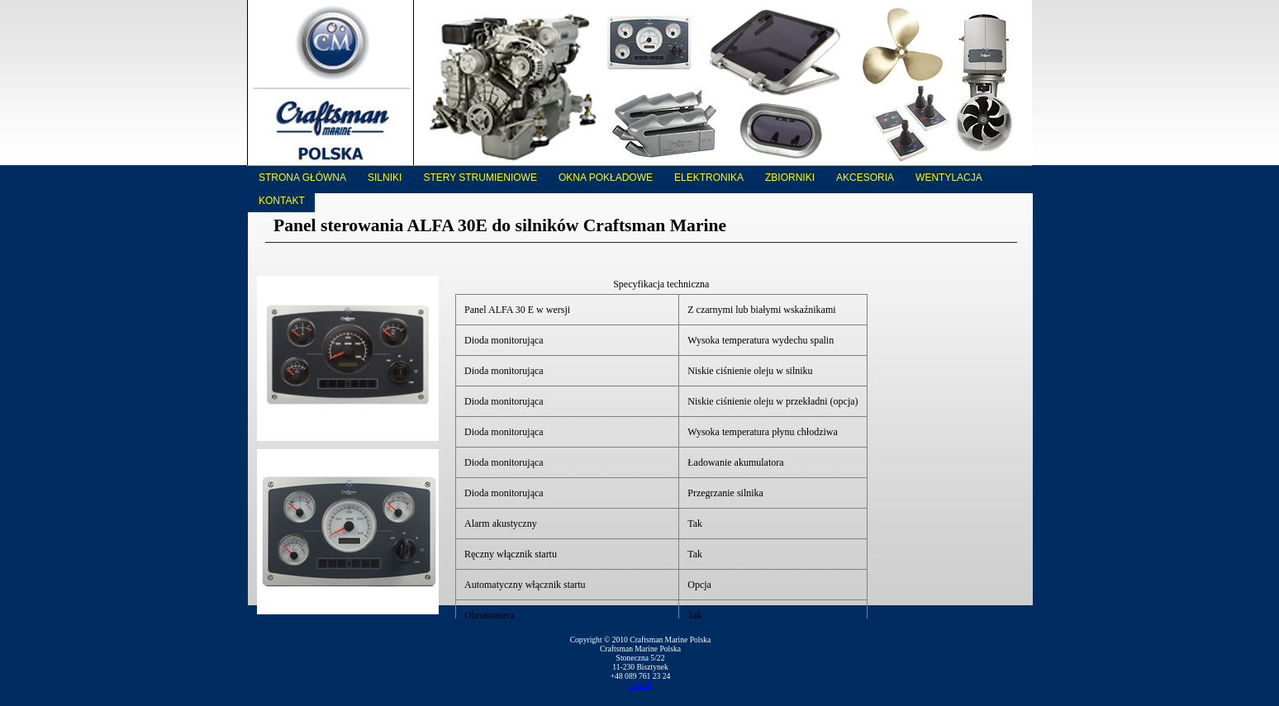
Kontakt (282, 200)
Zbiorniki (790, 177)
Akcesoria (865, 177)
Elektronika (709, 177)
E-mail (640, 684)
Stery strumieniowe (480, 177)
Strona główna (302, 177)
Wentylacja (948, 177)
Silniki (385, 177)
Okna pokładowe (606, 177)
